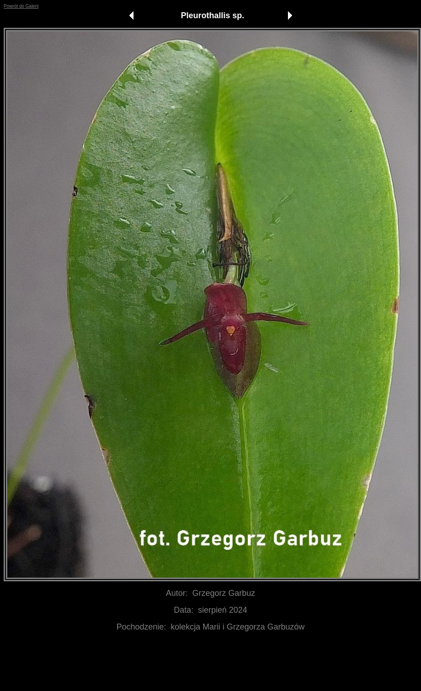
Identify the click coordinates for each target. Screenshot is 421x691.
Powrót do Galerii (21, 6)
